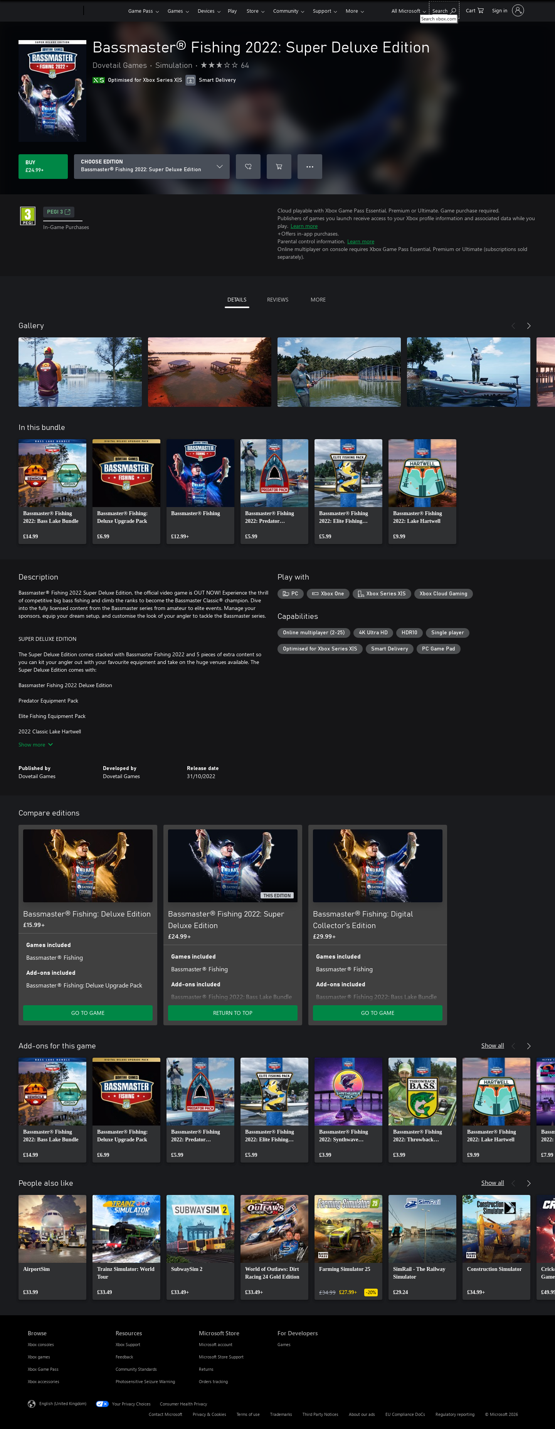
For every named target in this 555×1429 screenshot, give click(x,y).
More (352, 10)
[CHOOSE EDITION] (152, 166)
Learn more (304, 225)
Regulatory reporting (455, 1414)
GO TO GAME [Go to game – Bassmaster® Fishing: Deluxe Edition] (87, 1012)
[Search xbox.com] (444, 10)
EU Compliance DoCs (405, 1414)
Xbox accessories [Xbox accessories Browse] (43, 1381)
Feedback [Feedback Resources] (124, 1356)
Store (253, 10)
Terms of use (248, 1414)
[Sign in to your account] (507, 10)
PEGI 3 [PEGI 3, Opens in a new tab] (59, 212)
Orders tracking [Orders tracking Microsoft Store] (213, 1381)
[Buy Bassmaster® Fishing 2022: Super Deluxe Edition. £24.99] (43, 166)
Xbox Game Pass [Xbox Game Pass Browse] (43, 1369)
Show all (492, 1045)
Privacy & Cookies (209, 1414)
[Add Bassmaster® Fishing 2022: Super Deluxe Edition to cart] (279, 166)
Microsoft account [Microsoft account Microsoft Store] (215, 1344)
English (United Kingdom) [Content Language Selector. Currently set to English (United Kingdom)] (62, 1403)
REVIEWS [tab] (277, 299)
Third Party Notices (320, 1414)
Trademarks (281, 1414)
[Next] (528, 325)
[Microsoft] (54, 10)
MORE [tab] (318, 299)
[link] (52, 491)
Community (285, 10)
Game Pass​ (140, 10)
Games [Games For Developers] (284, 1344)
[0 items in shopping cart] (475, 10)
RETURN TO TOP (232, 1012)
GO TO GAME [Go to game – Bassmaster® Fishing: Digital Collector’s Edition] (377, 1012)
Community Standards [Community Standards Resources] (136, 1369)
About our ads (362, 1414)
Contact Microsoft (165, 1414)
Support (322, 10)
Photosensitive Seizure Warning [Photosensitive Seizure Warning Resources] (145, 1381)
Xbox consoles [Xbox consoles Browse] (41, 1344)
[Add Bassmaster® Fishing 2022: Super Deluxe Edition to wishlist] (248, 166)
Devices (206, 10)
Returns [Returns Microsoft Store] (206, 1369)
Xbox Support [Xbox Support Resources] (128, 1344)
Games (175, 10)
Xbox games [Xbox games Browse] (39, 1356)
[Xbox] (105, 10)
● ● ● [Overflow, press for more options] (310, 166)
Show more (35, 744)
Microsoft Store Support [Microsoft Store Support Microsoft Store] (221, 1356)
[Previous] (513, 325)
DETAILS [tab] (236, 299)
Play (232, 10)
